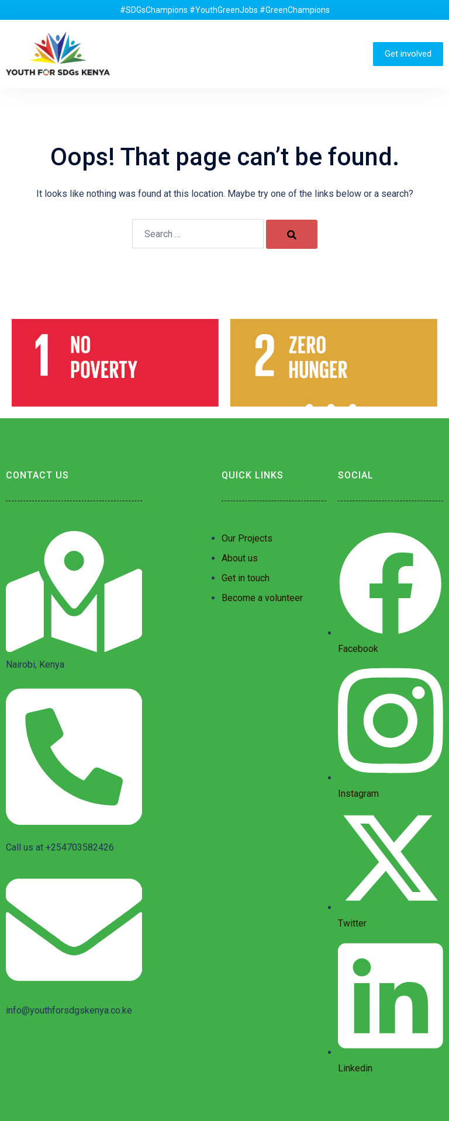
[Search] (291, 234)
